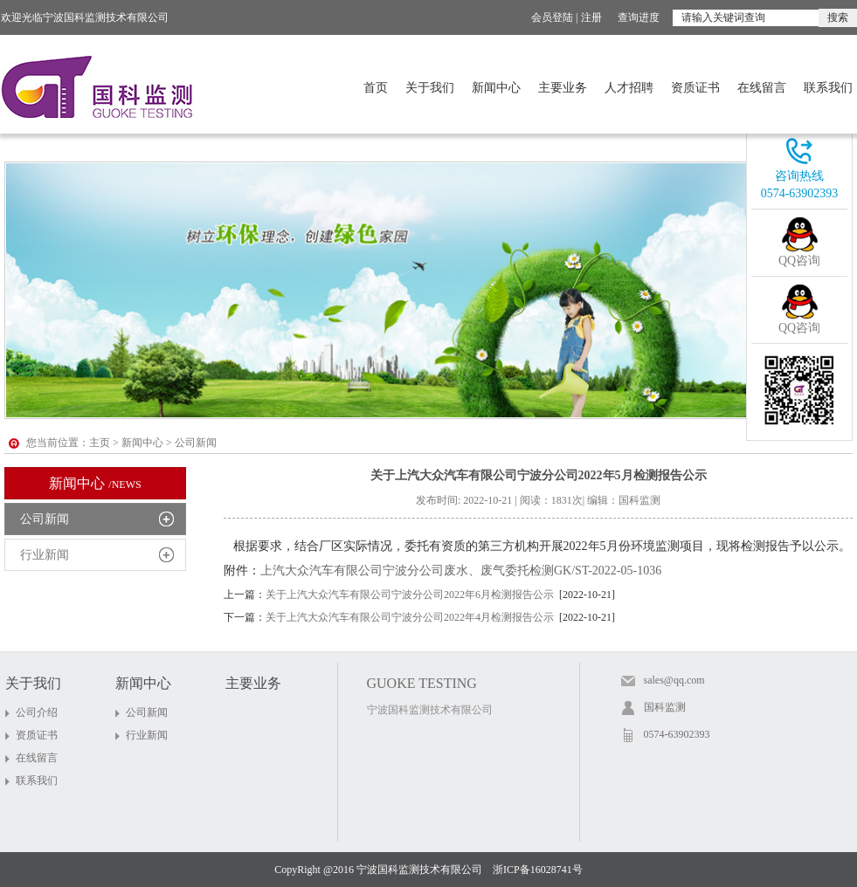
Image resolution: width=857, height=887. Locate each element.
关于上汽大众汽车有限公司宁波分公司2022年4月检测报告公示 (410, 617)
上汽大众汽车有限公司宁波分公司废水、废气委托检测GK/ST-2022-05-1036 (460, 570)
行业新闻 (44, 554)
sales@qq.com (674, 680)
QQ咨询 (799, 260)
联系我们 (828, 87)
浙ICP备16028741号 (538, 869)
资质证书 (695, 87)
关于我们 (429, 87)
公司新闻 (44, 519)
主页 (99, 443)
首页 (375, 87)
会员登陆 (552, 17)
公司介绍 (37, 712)
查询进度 (639, 17)
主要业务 (562, 87)
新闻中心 (496, 87)
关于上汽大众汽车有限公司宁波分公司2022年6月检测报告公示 (410, 594)
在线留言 (761, 87)
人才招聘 (629, 87)
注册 (591, 17)
